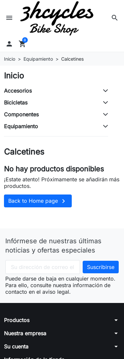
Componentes (21, 114)
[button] (114, 18)
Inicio (14, 75)
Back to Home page (37, 201)
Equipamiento (21, 126)
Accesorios (18, 90)
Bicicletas (15, 102)
